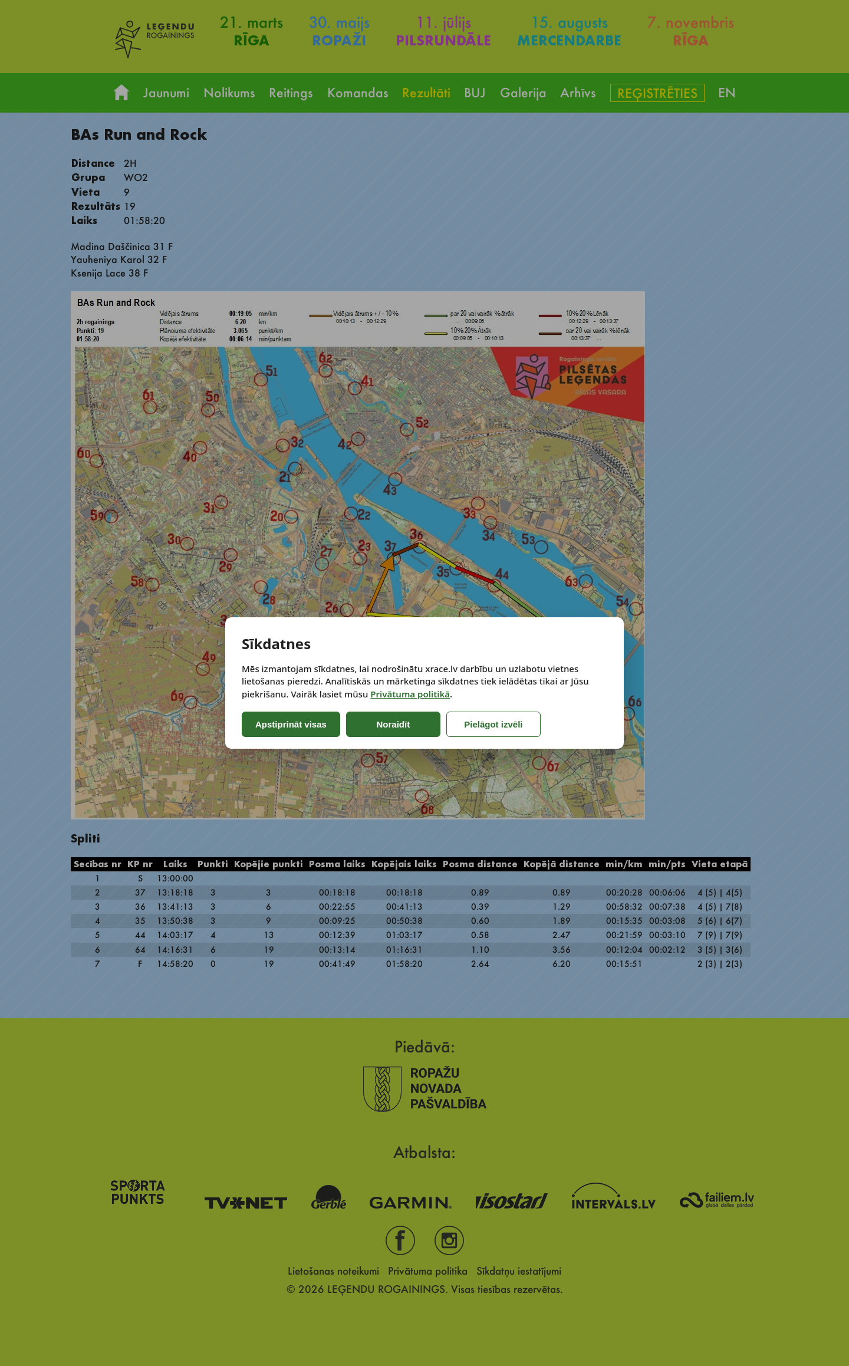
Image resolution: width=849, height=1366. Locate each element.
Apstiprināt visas (291, 724)
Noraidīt (393, 724)
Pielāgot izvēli (493, 724)
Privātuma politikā (410, 694)
